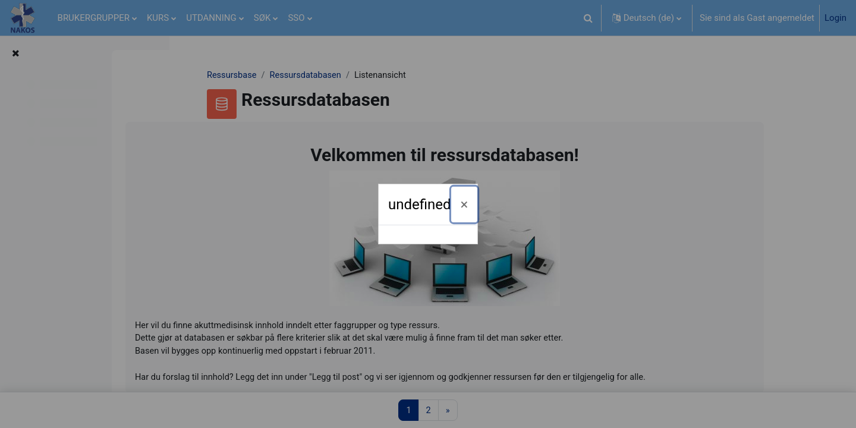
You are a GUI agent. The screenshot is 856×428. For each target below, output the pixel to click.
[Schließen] (464, 204)
